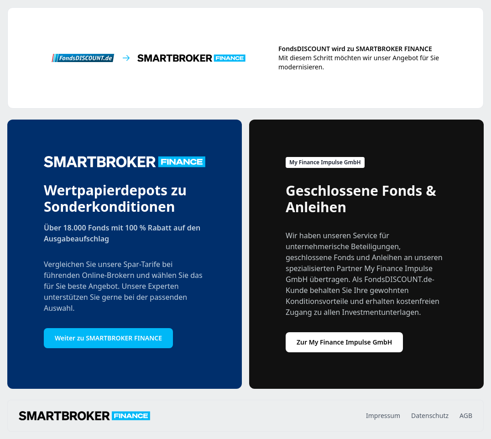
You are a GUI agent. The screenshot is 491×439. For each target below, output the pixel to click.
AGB (466, 415)
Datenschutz (430, 415)
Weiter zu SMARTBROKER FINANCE (108, 338)
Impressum (383, 415)
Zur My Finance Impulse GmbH (344, 342)
